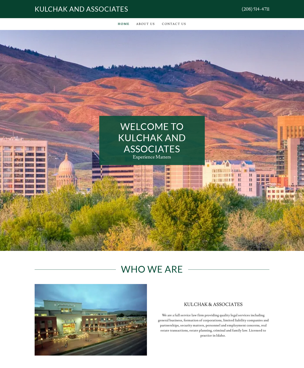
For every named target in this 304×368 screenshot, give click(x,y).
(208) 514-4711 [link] (255, 9)
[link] (93, 10)
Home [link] (123, 24)
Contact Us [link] (174, 24)
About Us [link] (145, 24)
